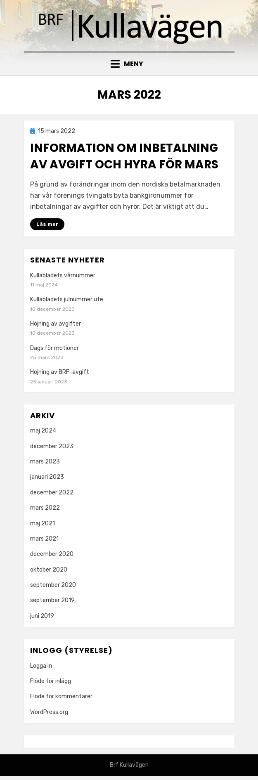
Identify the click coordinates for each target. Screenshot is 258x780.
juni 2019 (42, 615)
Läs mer (47, 224)
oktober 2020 (48, 569)
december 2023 (51, 446)
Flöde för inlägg (50, 681)
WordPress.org (49, 712)
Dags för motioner (54, 348)
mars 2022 (45, 507)
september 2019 (52, 600)
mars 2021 (44, 538)
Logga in (41, 665)
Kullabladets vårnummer (62, 275)
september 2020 (53, 585)
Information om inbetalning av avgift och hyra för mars (124, 156)
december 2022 (51, 492)
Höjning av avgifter (55, 323)
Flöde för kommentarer (61, 696)
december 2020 (51, 554)
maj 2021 (42, 523)
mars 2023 (45, 461)
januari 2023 (47, 476)
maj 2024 (43, 430)
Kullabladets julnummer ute (66, 299)
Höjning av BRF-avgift (59, 372)
